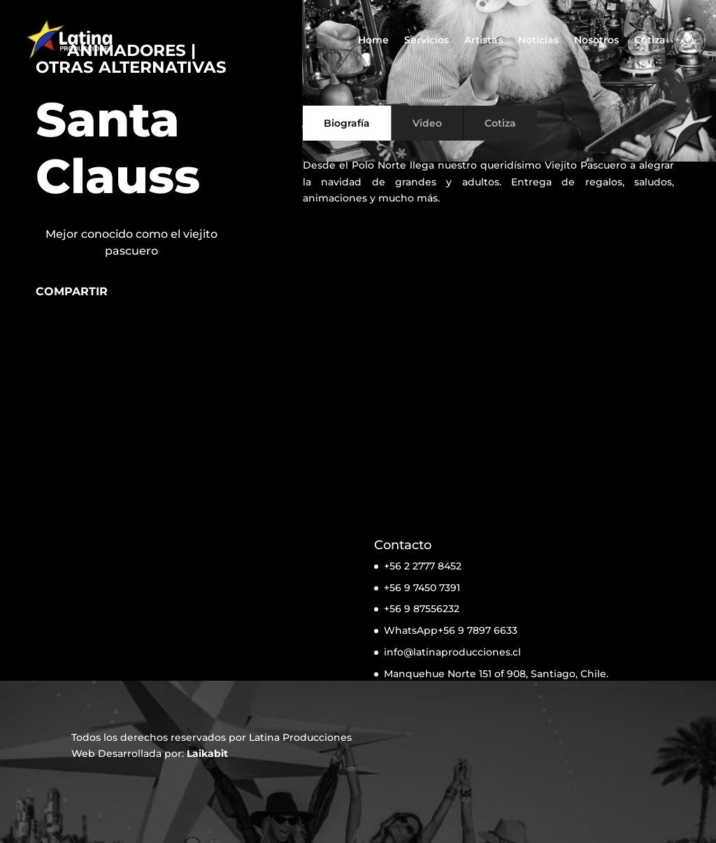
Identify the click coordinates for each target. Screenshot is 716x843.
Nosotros (596, 40)
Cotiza (650, 40)
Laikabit (207, 753)
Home (373, 40)
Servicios (426, 40)
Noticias (538, 40)
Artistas (483, 40)
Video (427, 123)
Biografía (347, 123)
